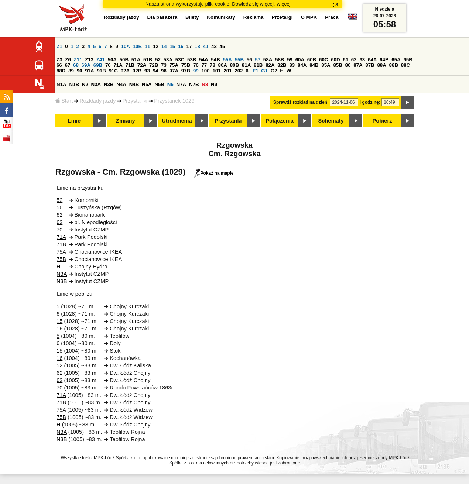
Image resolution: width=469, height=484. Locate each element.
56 (249, 59)
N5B (159, 84)
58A (267, 59)
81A (246, 65)
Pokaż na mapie (213, 173)
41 (206, 46)
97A (174, 70)
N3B (109, 84)
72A (141, 65)
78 (212, 65)
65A (395, 59)
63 (362, 59)
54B (215, 59)
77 (204, 65)
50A (112, 59)
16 (181, 46)
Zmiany (125, 121)
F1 (256, 70)
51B (147, 59)
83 (292, 65)
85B (337, 65)
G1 (264, 70)
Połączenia (280, 121)
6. (248, 70)
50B (124, 59)
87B (369, 65)
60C (323, 59)
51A (135, 59)
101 (216, 70)
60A (299, 59)
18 (197, 46)
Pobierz (382, 121)
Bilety (192, 17)
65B (407, 59)
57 (257, 59)
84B (313, 65)
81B (258, 65)
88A (381, 65)
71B (130, 65)
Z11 (78, 59)
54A (203, 59)
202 (238, 70)
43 (214, 46)
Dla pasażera (162, 17)
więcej (284, 4)
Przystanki (135, 101)
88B (393, 65)
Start (64, 101)
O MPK (309, 17)
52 (158, 59)
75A (174, 65)
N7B (194, 84)
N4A (121, 84)
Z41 (100, 59)
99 (196, 70)
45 (222, 46)
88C (405, 65)
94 (155, 70)
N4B (134, 84)
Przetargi (281, 17)
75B (185, 65)
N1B (74, 84)
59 (289, 59)
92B (137, 70)
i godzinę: (370, 102)
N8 (205, 84)
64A (372, 59)
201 (227, 70)
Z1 (59, 46)
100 (205, 70)
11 (147, 46)
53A (168, 59)
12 (155, 46)
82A (270, 65)
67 (68, 65)
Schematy (330, 121)
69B (97, 65)
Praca (331, 17)
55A (227, 59)
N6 (170, 84)
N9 (214, 84)
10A (125, 46)
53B (191, 59)
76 (196, 65)
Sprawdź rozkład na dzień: (301, 102)
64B (384, 59)
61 (345, 59)
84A (302, 65)
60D (335, 59)
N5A (147, 84)
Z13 (89, 59)
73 (164, 65)
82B (281, 65)
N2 (85, 84)
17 (189, 46)
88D (61, 70)
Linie (74, 121)
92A (125, 70)
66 (59, 65)
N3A (96, 84)
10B (137, 46)
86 (348, 65)
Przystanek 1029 (174, 101)
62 (354, 59)
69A (86, 65)
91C (113, 70)
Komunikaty (221, 17)
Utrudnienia (177, 121)
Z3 (59, 59)
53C (179, 59)
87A (357, 65)
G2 (274, 70)
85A (325, 65)
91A (89, 70)
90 (79, 70)
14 (164, 46)
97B (185, 70)
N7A (181, 84)
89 (71, 70)
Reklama (253, 17)
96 (164, 70)
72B (153, 65)
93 (147, 70)
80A (222, 65)
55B (239, 59)
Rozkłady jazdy (97, 101)
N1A (61, 84)
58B (279, 59)
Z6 (68, 59)
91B (101, 70)
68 (76, 65)
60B (311, 59)
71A (117, 65)
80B (234, 65)
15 (172, 46)
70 (108, 65)
